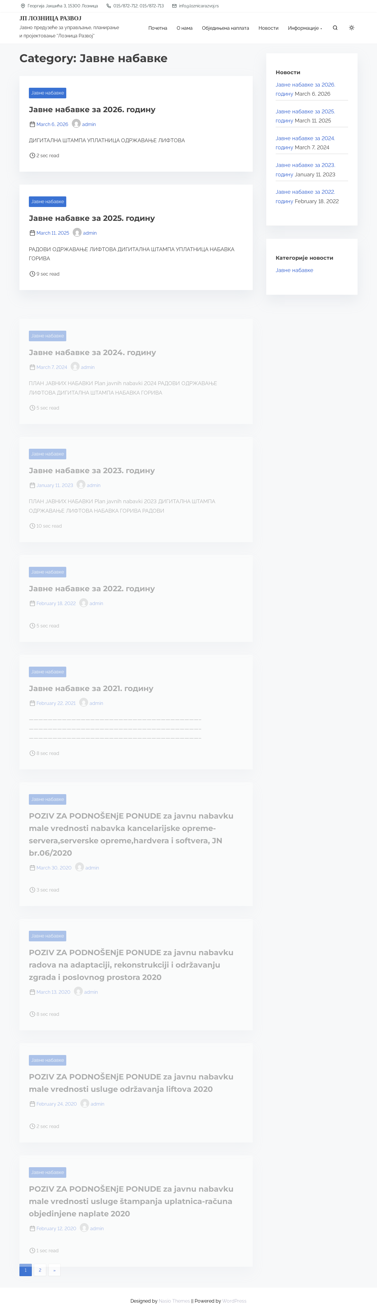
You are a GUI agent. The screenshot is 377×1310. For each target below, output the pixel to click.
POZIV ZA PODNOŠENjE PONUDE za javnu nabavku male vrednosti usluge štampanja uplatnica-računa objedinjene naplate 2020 (131, 1201)
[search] (335, 29)
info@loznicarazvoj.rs (195, 6)
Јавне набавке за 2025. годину (92, 218)
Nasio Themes (175, 1301)
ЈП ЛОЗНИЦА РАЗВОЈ (50, 18)
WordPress (234, 1301)
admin (84, 124)
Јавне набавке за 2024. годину (92, 352)
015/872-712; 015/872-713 (135, 6)
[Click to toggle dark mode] (350, 29)
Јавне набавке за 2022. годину (92, 588)
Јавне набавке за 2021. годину (91, 688)
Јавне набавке (47, 93)
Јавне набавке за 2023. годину (92, 470)
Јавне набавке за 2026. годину (92, 109)
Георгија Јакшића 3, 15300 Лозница (59, 6)
